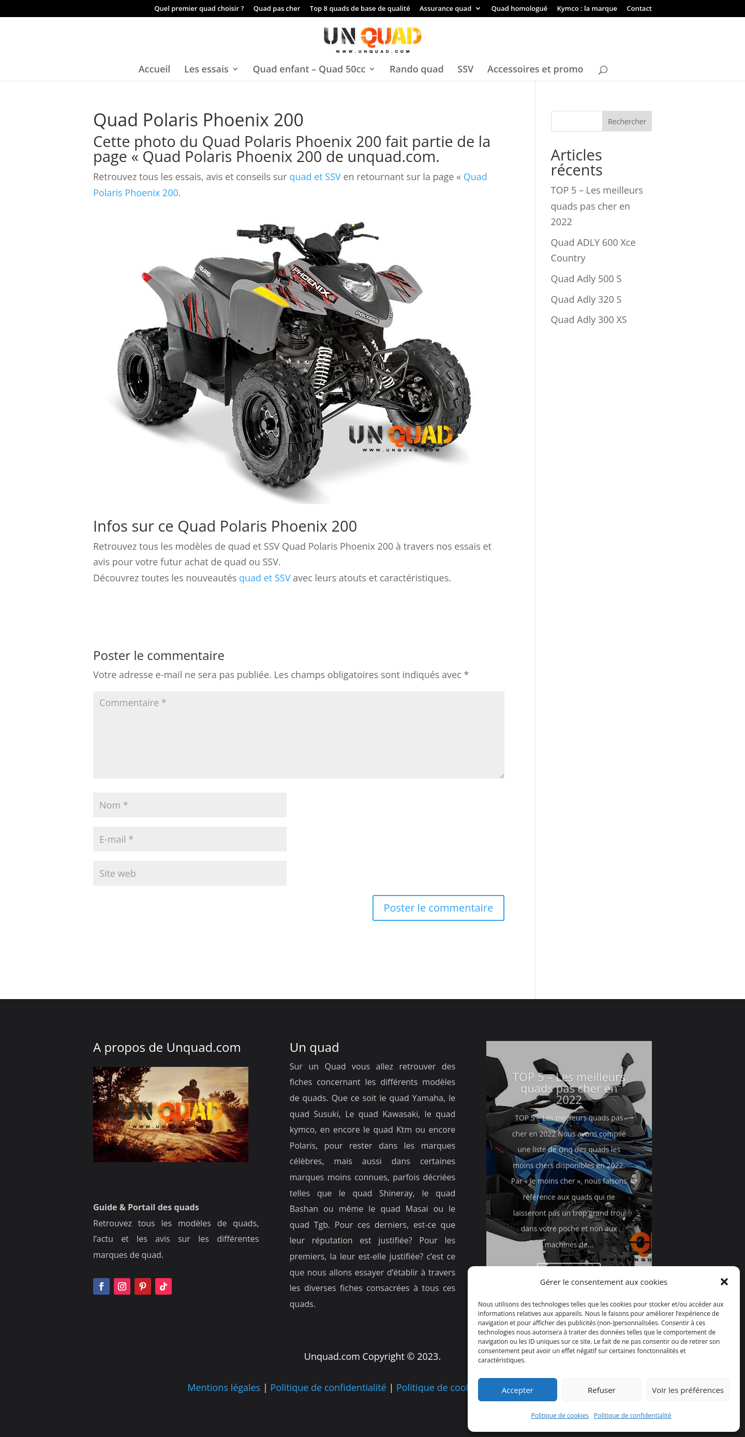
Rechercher (627, 121)
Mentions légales (223, 1387)
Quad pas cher (277, 9)
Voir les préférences (688, 1390)
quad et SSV (314, 176)
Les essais (206, 70)
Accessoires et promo (535, 70)
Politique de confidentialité (632, 1415)
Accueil (155, 70)
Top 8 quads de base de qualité (360, 9)
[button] (724, 1282)
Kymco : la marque (587, 9)
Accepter (517, 1390)
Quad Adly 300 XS (589, 319)
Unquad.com (204, 1046)
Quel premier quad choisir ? (199, 9)
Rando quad (417, 70)
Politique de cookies (560, 1415)
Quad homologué (519, 9)
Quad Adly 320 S (586, 299)
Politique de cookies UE (446, 1387)
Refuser (602, 1390)
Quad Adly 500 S (586, 278)
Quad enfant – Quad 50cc (308, 70)
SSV (465, 70)
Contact (639, 9)
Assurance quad (445, 9)
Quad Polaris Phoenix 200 (232, 156)
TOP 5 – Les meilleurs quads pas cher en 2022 (597, 206)
